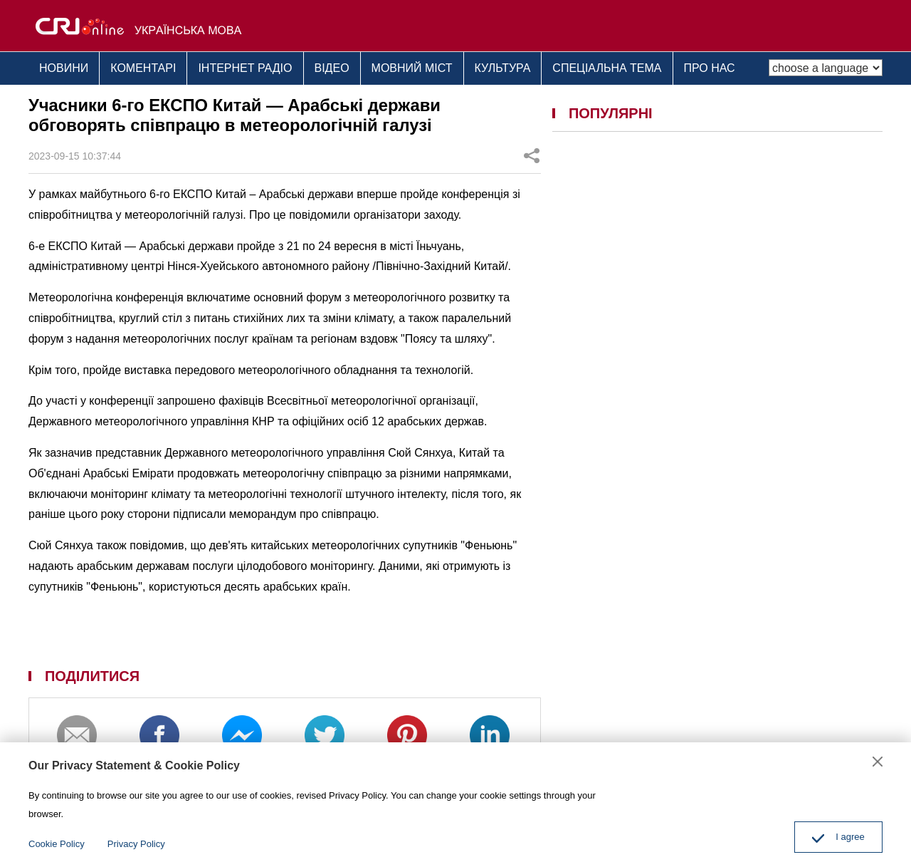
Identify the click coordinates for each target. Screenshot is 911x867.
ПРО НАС (709, 68)
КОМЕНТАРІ (143, 68)
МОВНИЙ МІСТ (412, 68)
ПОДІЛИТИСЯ (92, 676)
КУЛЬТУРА (503, 68)
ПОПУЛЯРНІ (611, 113)
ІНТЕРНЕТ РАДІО (245, 68)
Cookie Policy (56, 844)
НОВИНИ (63, 68)
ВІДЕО (332, 68)
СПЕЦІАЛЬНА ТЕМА (606, 68)
